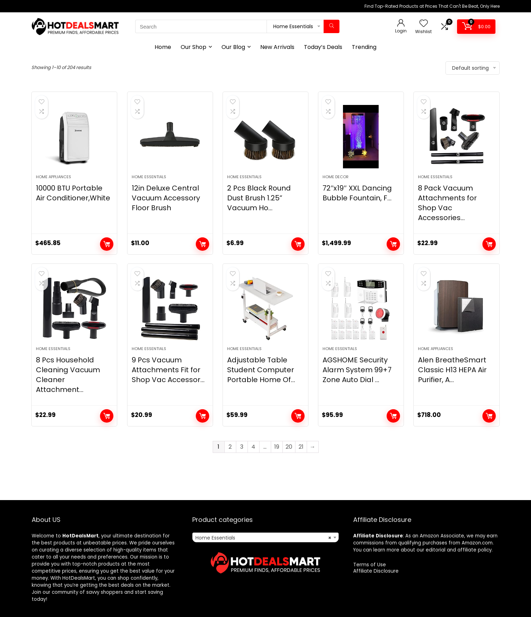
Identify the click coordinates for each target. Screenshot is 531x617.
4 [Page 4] (253, 447)
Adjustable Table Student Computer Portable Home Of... (261, 370)
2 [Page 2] (230, 447)
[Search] (331, 26)
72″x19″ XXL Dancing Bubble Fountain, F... (357, 193)
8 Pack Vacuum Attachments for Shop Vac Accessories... (447, 203)
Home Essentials (149, 177)
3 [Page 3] (241, 447)
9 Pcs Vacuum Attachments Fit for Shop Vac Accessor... (168, 370)
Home (163, 47)
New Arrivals (277, 47)
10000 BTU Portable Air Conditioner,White (73, 193)
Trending (364, 47)
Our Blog (233, 47)
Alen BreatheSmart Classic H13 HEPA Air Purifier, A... (452, 370)
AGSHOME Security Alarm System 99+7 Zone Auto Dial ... (357, 370)
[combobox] (265, 537)
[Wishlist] (423, 24)
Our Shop (193, 47)
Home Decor (336, 177)
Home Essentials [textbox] (263, 538)
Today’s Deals (323, 47)
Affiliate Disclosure (376, 570)
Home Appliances (53, 177)
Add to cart (106, 244)
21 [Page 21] (301, 447)
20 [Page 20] (289, 447)
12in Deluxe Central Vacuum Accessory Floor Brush (166, 198)
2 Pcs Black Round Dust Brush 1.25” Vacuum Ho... (259, 198)
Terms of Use (369, 564)
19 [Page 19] (276, 447)
